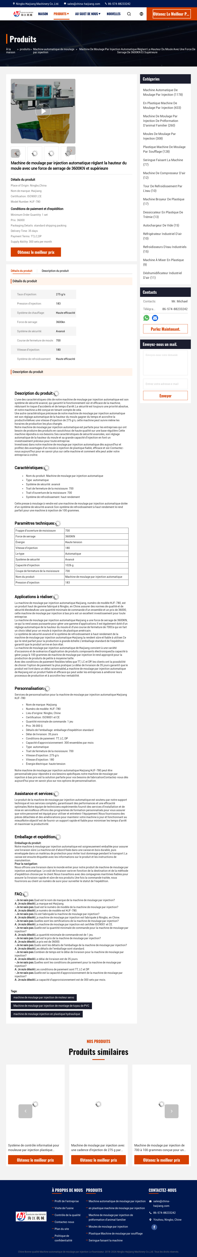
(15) (161, 225)
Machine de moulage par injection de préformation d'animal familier (111, 1217)
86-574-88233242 (117, 3)
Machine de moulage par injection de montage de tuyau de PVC (51, 1005)
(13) (163, 215)
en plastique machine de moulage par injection (117, 1208)
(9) (163, 262)
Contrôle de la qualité (67, 1215)
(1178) (163, 92)
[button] (71, 150)
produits (25, 49)
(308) (159, 136)
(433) (162, 105)
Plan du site (62, 1228)
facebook (154, 1227)
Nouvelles (113, 14)
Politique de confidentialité (63, 1238)
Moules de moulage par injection (108, 1226)
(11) (162, 275)
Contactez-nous (64, 1222)
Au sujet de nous (88, 14)
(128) (164, 149)
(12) (164, 175)
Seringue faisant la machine (106, 1240)
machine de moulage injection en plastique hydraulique (46, 1014)
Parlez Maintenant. (165, 329)
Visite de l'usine (64, 1208)
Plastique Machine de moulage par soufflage (116, 1233)
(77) (163, 162)
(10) (162, 188)
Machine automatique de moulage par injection (53, 51)
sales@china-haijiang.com (81, 3)
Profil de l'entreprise (67, 1201)
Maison (43, 14)
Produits (61, 14)
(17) (163, 201)
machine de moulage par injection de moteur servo (43, 997)
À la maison (10, 51)
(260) (160, 120)
